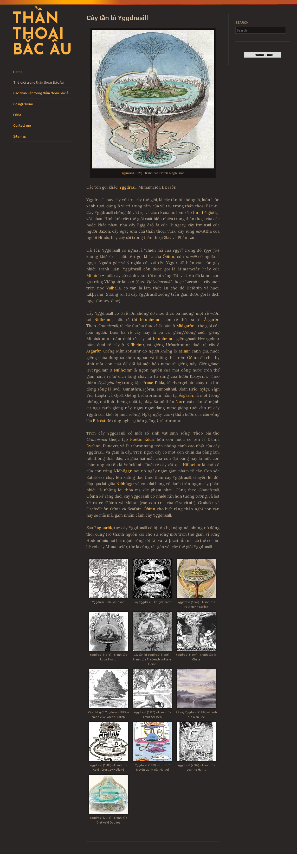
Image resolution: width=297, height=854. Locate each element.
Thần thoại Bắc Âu (42, 34)
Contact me (22, 125)
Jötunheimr (150, 319)
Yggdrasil (127, 173)
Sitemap (19, 136)
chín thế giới (202, 212)
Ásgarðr (211, 319)
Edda (17, 115)
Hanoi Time (263, 55)
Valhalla (113, 288)
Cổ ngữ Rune (23, 104)
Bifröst (99, 420)
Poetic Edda (142, 439)
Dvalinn (93, 445)
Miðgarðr (185, 325)
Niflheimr (103, 319)
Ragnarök (103, 527)
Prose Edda (153, 382)
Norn (180, 401)
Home (18, 72)
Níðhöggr (122, 470)
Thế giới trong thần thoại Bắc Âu (38, 82)
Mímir (92, 275)
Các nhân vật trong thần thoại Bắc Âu (41, 93)
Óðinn (168, 256)
